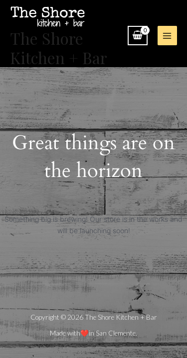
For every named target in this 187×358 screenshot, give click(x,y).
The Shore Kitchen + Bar (58, 47)
